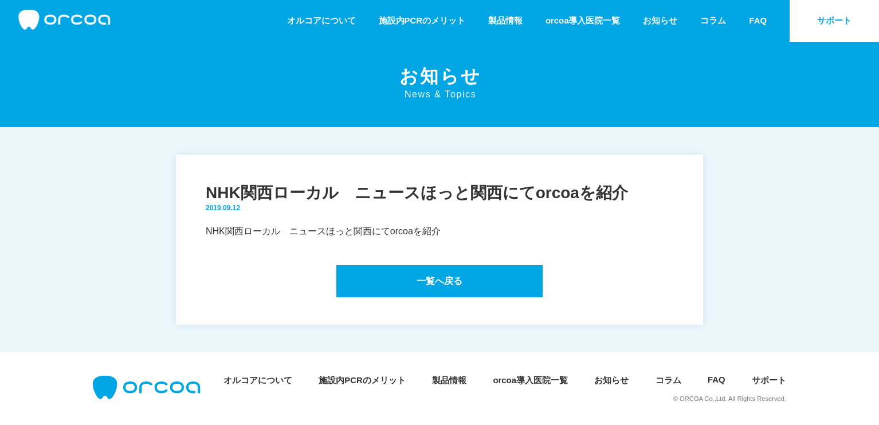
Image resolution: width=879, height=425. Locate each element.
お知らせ (660, 21)
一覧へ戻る (439, 281)
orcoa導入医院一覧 (583, 21)
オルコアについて (321, 21)
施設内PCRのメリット (422, 21)
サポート (834, 20)
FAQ (758, 21)
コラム (713, 21)
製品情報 (505, 21)
